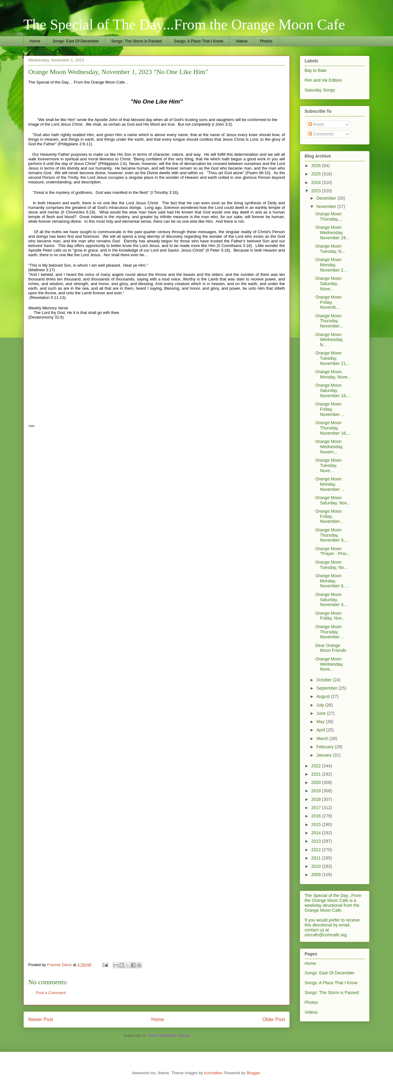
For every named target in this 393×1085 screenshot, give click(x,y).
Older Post (273, 1019)
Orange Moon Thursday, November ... (329, 632)
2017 (316, 807)
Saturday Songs (320, 90)
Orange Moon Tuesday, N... (330, 249)
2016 (316, 815)
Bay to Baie (316, 70)
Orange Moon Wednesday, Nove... (329, 664)
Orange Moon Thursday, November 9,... (331, 535)
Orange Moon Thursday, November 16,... (333, 428)
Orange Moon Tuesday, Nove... (328, 465)
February (325, 746)
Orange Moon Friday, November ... (329, 409)
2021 (316, 774)
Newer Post (40, 1019)
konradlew (213, 1073)
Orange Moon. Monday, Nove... (333, 374)
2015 (316, 824)
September (327, 688)
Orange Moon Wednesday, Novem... (329, 446)
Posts (316, 124)
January (324, 755)
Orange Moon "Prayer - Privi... (332, 551)
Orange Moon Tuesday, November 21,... (333, 358)
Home (35, 41)
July (320, 705)
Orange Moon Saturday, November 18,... (333, 390)
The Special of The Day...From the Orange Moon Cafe (184, 24)
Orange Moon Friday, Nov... (330, 616)
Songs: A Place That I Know (198, 41)
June (321, 713)
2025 (316, 173)
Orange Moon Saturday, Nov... (332, 500)
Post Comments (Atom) (168, 1035)
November (326, 206)
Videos (241, 41)
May (320, 721)
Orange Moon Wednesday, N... (329, 339)
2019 (316, 790)
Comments (321, 133)
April (321, 729)
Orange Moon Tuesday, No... (331, 565)
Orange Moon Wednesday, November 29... (332, 232)
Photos (266, 41)
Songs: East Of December (76, 41)
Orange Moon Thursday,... (328, 216)
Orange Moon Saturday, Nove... (328, 283)
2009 (316, 874)
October (324, 679)
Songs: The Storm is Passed (136, 41)
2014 (316, 832)
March (322, 738)
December (326, 198)
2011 (316, 858)
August (323, 696)
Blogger (253, 1073)
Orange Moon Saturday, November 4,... (331, 599)
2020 (316, 782)
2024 (316, 182)
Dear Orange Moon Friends (330, 648)
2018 (316, 799)
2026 (316, 165)
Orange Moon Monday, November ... (329, 484)
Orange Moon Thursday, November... (329, 321)
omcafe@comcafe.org (326, 934)
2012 (316, 849)
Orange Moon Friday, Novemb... (328, 302)
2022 (316, 765)
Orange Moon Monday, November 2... (331, 264)
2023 (316, 190)
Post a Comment (51, 992)
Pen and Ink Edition (323, 80)
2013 (316, 841)
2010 (316, 866)
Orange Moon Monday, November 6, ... (332, 581)
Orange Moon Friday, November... (329, 516)
